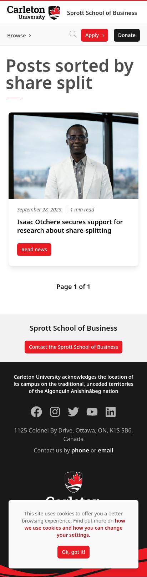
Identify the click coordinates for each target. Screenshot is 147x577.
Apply (92, 35)
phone (81, 450)
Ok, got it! (73, 552)
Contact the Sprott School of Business (73, 346)
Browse (16, 35)
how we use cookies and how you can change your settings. (74, 527)
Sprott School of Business (102, 12)
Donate (127, 35)
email (105, 450)
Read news (36, 251)
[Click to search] (73, 35)
